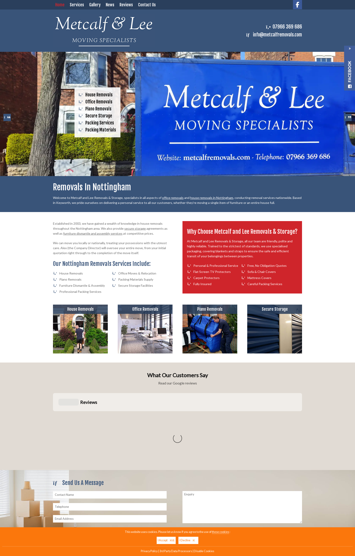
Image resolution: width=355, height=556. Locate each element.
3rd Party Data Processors (175, 551)
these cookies (220, 532)
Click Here (267, 442)
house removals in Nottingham (211, 198)
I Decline (188, 540)
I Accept (166, 540)
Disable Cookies (204, 551)
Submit (193, 453)
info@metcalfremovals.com (274, 35)
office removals (173, 198)
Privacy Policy (149, 551)
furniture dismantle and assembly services (92, 233)
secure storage (135, 228)
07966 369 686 (287, 27)
